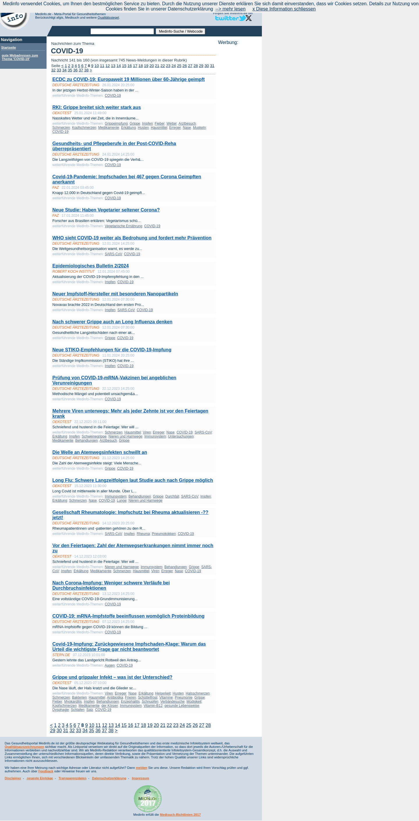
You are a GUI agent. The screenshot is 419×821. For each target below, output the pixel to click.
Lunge (121, 500)
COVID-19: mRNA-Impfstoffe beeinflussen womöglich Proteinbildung (128, 616)
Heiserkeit (163, 693)
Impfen (147, 123)
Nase (187, 128)
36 (75, 70)
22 (162, 66)
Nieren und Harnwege (126, 436)
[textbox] (122, 31)
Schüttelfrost (147, 697)
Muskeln (199, 128)
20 (152, 66)
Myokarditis (73, 702)
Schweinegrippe (94, 436)
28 (195, 66)
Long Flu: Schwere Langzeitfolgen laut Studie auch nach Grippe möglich (132, 480)
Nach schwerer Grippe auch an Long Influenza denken (112, 321)
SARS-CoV (113, 254)
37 (81, 70)
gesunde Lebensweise (181, 706)
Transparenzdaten (72, 778)
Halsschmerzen (198, 693)
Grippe (134, 123)
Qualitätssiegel (108, 17)
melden (141, 767)
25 (179, 66)
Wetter (171, 123)
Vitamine (166, 697)
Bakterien (79, 697)
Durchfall (172, 496)
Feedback (46, 771)
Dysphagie (60, 710)
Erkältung (128, 128)
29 (201, 66)
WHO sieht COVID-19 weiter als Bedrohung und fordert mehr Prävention (132, 237)
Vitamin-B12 (153, 706)
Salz (89, 710)
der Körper (110, 706)
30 (207, 66)
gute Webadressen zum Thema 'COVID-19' (20, 57)
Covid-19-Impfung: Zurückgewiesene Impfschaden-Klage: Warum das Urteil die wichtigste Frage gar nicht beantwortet (129, 647)
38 (86, 70)
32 (53, 70)
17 (135, 66)
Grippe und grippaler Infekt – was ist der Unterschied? (112, 677)
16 (129, 66)
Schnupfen (150, 702)
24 (173, 66)
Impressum (140, 778)
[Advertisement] (238, 132)
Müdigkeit (194, 702)
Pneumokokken (164, 534)
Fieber (160, 123)
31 (212, 66)
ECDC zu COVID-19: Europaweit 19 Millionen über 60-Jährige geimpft (128, 79)
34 (64, 70)
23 (168, 66)
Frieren (130, 697)
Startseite (8, 47)
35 (70, 70)
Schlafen (77, 710)
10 (97, 66)
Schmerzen (61, 128)
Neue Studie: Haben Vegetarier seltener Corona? (106, 209)
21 (157, 66)
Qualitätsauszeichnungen (24, 746)
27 (190, 66)
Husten (143, 128)
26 (184, 66)
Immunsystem (155, 436)
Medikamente (108, 128)
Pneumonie (184, 697)
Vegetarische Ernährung (123, 226)
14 (118, 66)
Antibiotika (115, 697)
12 (107, 66)
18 (141, 66)
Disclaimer (13, 778)
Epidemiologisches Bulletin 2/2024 (90, 265)
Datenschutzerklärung (109, 778)
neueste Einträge (40, 778)
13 (113, 66)
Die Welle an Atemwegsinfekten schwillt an (99, 452)
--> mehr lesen (230, 8)
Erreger (175, 128)
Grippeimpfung (116, 123)
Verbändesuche (172, 702)
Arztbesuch (187, 123)
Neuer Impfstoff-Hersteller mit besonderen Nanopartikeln (115, 293)
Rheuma (143, 534)
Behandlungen (86, 440)
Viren (147, 432)
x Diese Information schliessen (284, 8)
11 (102, 66)
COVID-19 (113, 96)
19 (146, 66)
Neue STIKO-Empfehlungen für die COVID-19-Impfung (111, 349)
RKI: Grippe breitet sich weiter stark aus (96, 107)
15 (124, 66)
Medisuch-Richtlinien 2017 (180, 814)
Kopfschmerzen (84, 128)
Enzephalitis (130, 702)
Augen (109, 665)
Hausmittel (159, 128)
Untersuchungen (181, 436)
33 (59, 70)
